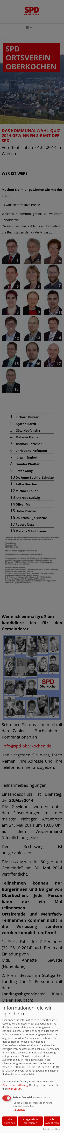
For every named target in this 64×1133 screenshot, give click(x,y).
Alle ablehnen (9, 1121)
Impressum (14, 1088)
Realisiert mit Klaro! (51, 1129)
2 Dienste (19, 1109)
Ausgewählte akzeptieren (30, 1121)
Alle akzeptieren (52, 1121)
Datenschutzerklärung (15, 1085)
